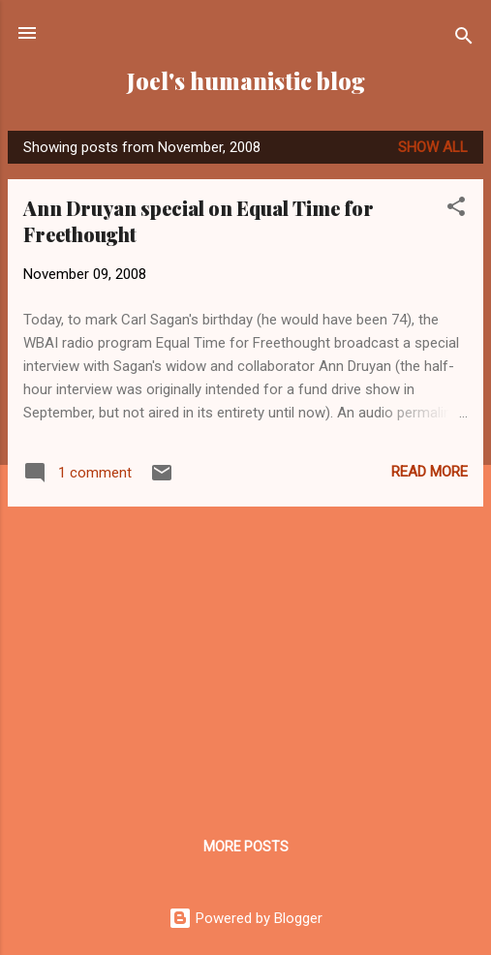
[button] (456, 210)
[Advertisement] (245, 657)
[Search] (464, 39)
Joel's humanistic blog (246, 81)
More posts (246, 846)
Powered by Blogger (245, 918)
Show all (433, 147)
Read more (429, 471)
